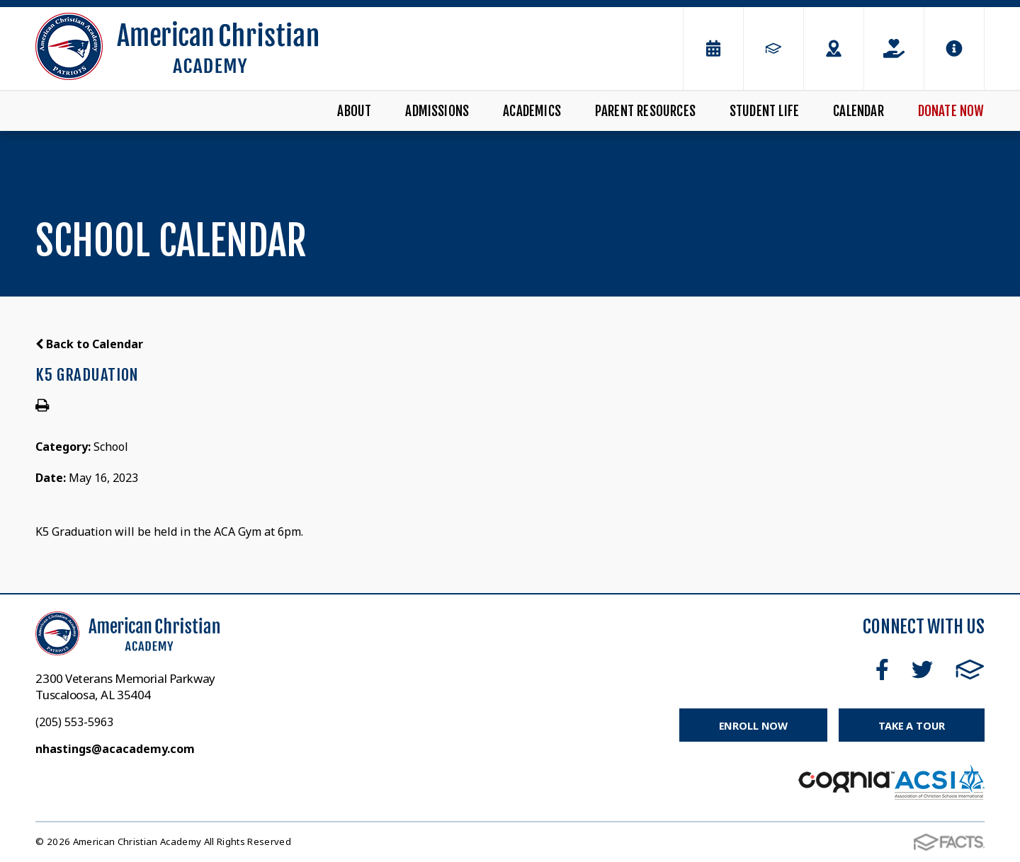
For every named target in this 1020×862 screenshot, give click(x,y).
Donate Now (951, 111)
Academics (532, 111)
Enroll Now (752, 725)
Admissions (437, 111)
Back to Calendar (89, 344)
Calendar (858, 111)
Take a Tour (910, 725)
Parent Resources (645, 111)
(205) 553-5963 (74, 722)
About (354, 111)
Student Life (764, 111)
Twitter (922, 669)
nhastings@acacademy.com (115, 749)
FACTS (970, 669)
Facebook (882, 669)
